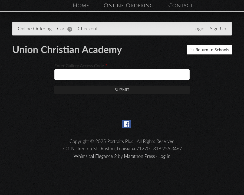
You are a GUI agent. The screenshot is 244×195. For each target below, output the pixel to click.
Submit (122, 89)
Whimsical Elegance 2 (95, 156)
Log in (164, 156)
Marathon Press (139, 156)
